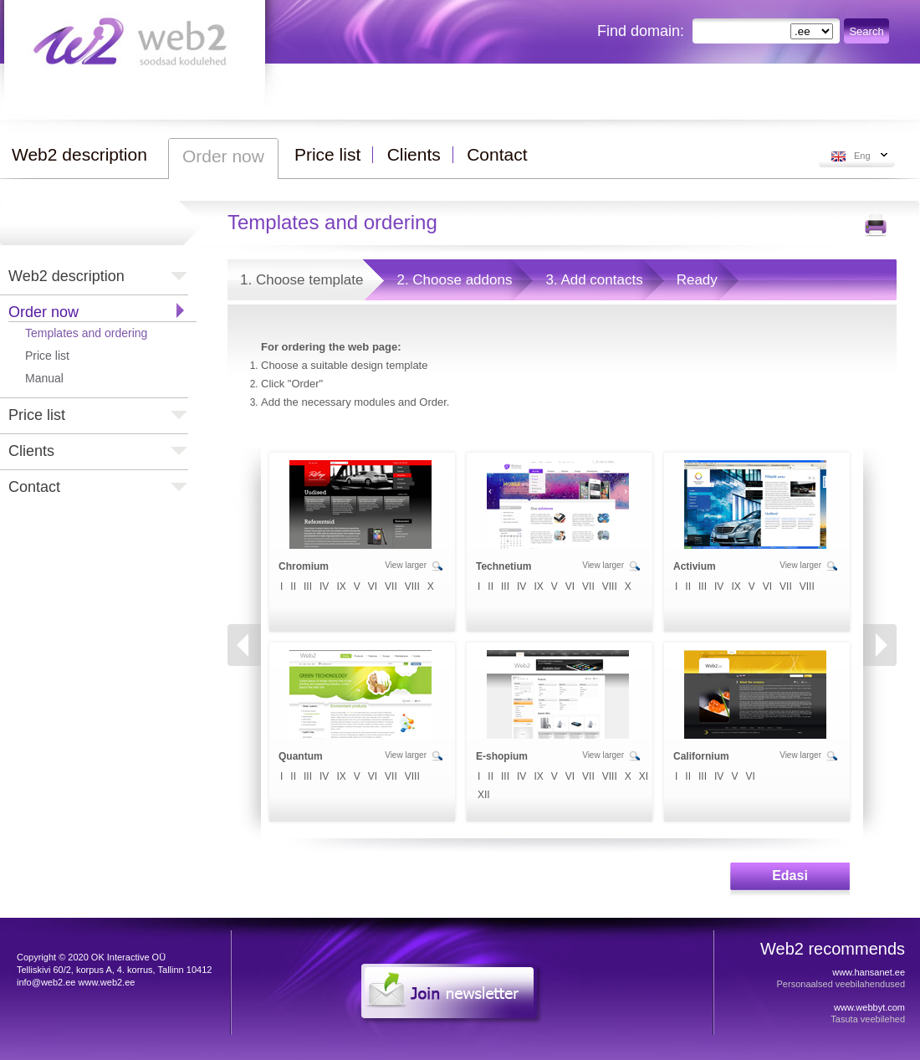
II (293, 586)
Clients (31, 451)
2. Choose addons (454, 280)
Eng (862, 156)
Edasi (790, 875)
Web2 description (66, 276)
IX (340, 586)
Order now (43, 312)
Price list (47, 355)
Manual (44, 378)
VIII (412, 586)
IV (324, 586)
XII (484, 795)
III (308, 586)
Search (866, 31)
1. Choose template (301, 280)
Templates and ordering (86, 333)
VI (372, 586)
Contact (34, 487)
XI (643, 776)
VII (391, 586)
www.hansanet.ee (868, 972)
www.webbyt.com (869, 1007)
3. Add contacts (593, 280)
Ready (697, 280)
